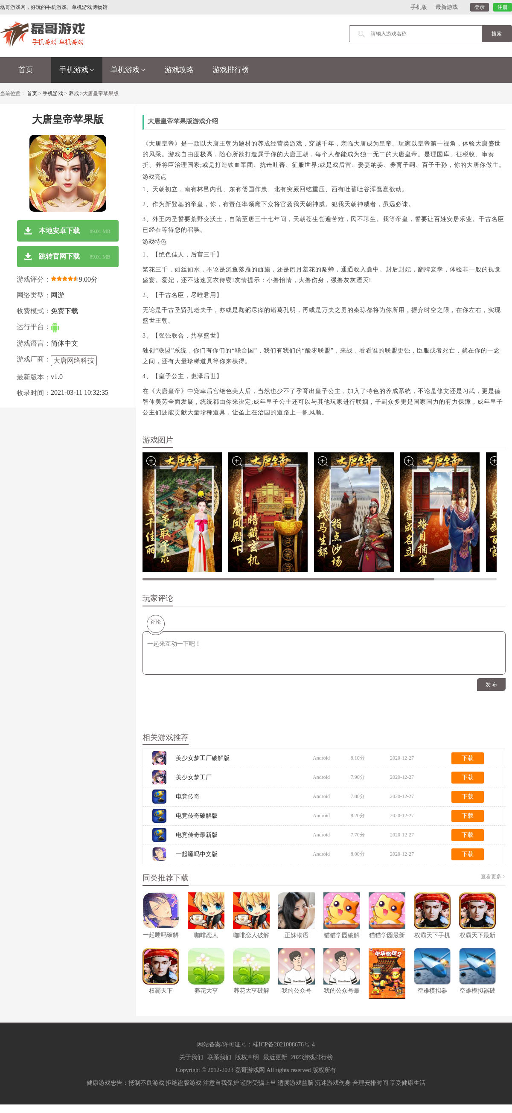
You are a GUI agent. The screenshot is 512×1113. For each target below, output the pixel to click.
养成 (74, 93)
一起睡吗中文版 (197, 854)
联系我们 (219, 1057)
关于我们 (191, 1057)
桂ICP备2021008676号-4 (283, 1044)
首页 (25, 70)
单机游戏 (128, 70)
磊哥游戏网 (250, 1070)
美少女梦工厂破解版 (203, 758)
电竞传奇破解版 (197, 816)
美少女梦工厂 (194, 777)
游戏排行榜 (230, 70)
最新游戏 (447, 7)
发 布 (491, 685)
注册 (502, 7)
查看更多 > (493, 877)
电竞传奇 (188, 796)
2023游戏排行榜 (312, 1057)
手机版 (418, 7)
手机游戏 (76, 70)
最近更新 (275, 1057)
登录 (479, 7)
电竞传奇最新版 (197, 835)
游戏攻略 (179, 70)
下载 (468, 758)
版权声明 (247, 1057)
